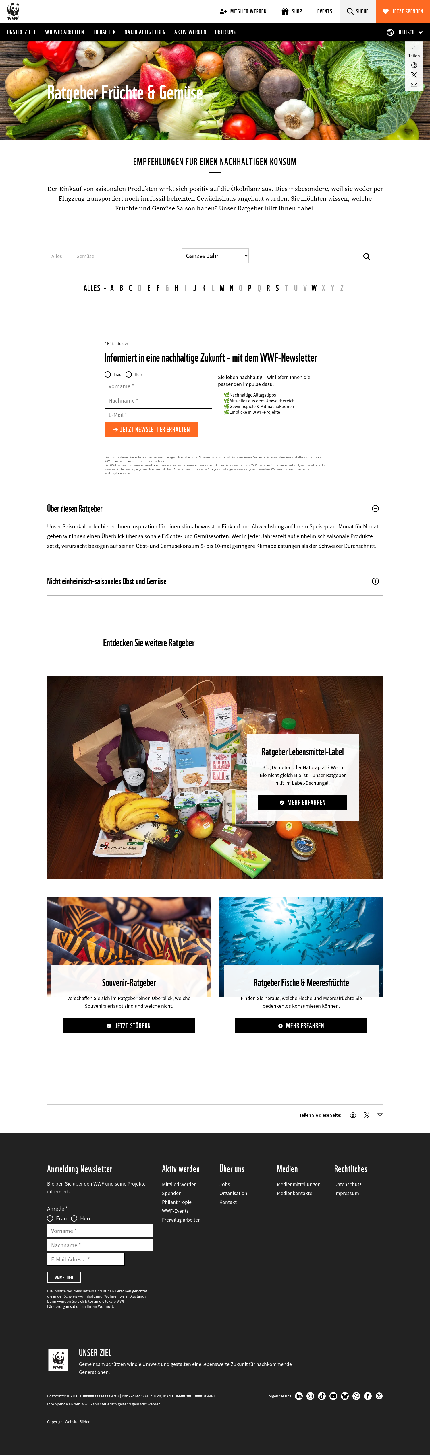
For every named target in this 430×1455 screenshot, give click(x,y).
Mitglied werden (243, 11)
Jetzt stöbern (133, 1026)
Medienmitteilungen (299, 1184)
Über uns (225, 32)
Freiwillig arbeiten (181, 1219)
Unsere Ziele (21, 32)
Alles (92, 288)
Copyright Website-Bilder (68, 1422)
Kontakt (228, 1202)
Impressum (346, 1193)
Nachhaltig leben (145, 32)
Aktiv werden (190, 32)
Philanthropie (177, 1202)
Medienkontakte (294, 1193)
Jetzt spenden (407, 11)
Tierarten (104, 32)
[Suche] (358, 11)
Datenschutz (348, 1184)
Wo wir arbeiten (64, 32)
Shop (291, 11)
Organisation (233, 1193)
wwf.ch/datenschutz (118, 473)
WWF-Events (175, 1211)
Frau (118, 374)
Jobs (224, 1184)
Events (324, 11)
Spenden (172, 1193)
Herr (138, 374)
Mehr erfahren (307, 802)
